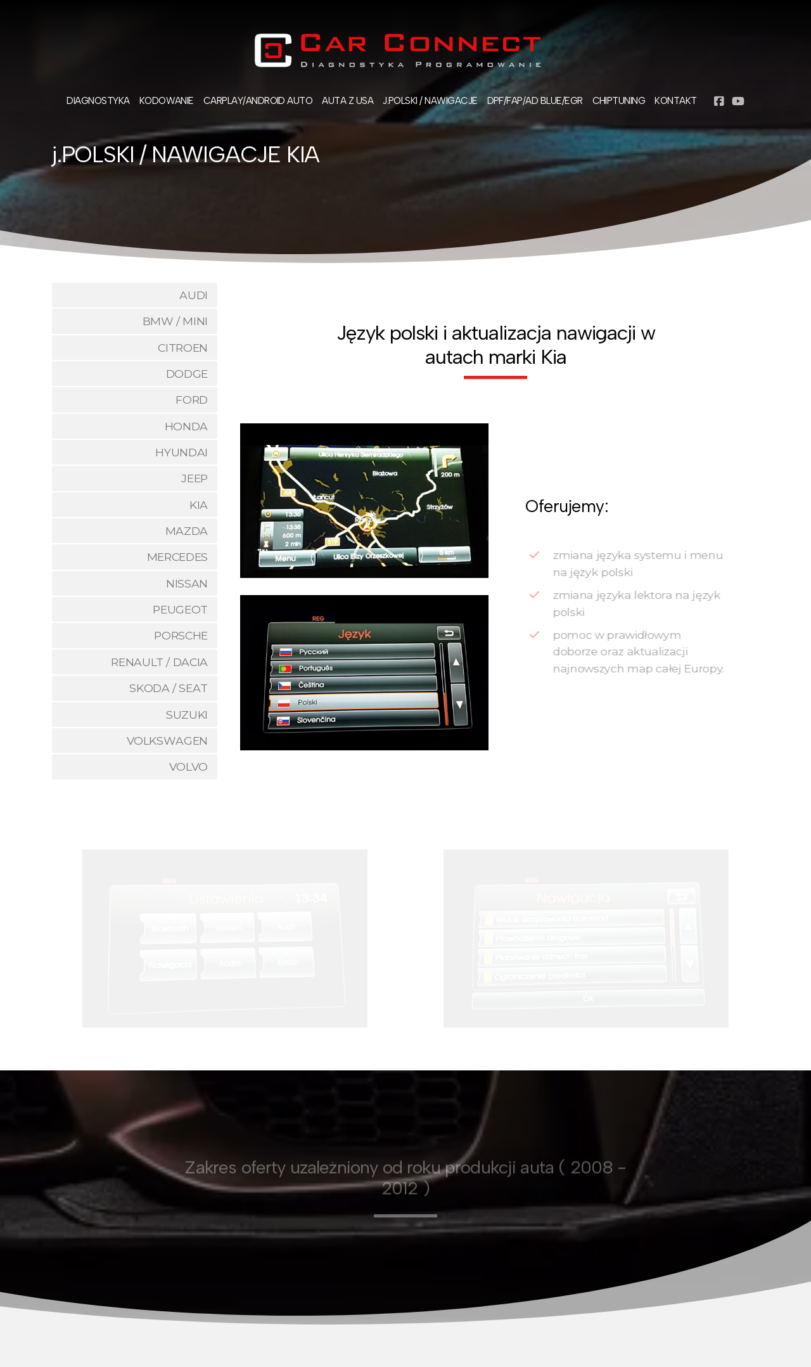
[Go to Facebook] (719, 101)
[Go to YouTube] (738, 101)
